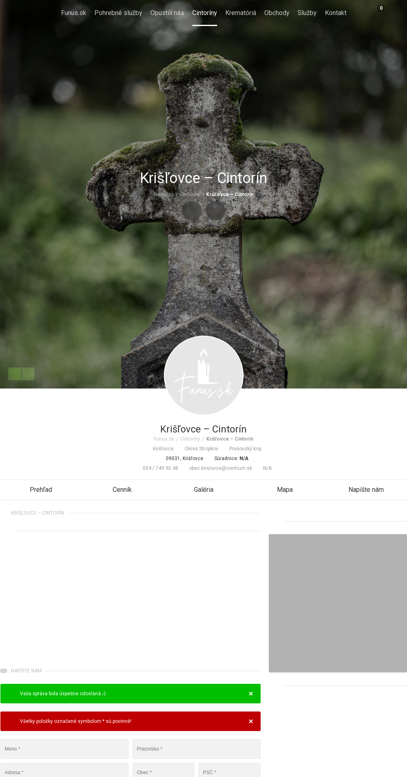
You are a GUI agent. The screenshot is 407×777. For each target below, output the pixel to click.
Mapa (285, 489)
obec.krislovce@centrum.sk (217, 468)
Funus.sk (73, 13)
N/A (264, 468)
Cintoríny (204, 13)
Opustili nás (167, 13)
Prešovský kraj (241, 449)
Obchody (276, 13)
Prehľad (41, 489)
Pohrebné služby (118, 13)
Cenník (122, 489)
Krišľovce (160, 449)
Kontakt (335, 13)
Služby (307, 13)
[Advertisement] (130, 601)
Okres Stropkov (198, 449)
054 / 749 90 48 (157, 468)
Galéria (203, 489)
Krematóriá (240, 13)
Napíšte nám (366, 489)
